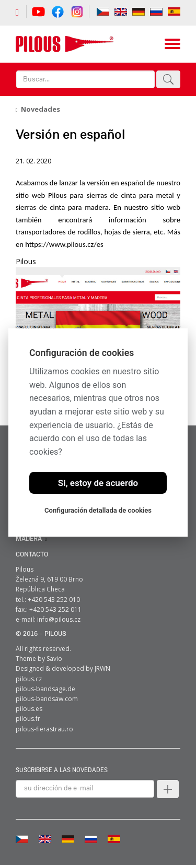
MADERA (29, 539)
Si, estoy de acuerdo (98, 483)
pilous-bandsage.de (45, 688)
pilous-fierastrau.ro (44, 729)
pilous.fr (28, 718)
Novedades (40, 109)
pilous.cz (29, 678)
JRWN (102, 668)
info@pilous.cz (58, 619)
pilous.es (29, 708)
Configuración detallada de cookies (98, 510)
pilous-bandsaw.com (47, 698)
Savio (54, 658)
